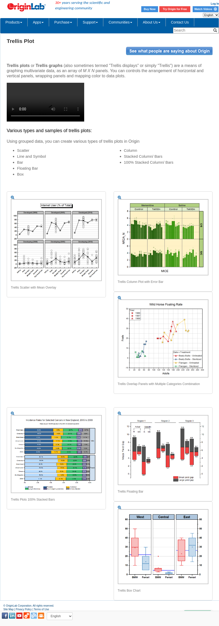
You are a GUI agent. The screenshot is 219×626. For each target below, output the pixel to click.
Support (90, 22)
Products (13, 22)
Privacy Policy (24, 609)
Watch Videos (205, 9)
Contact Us (180, 22)
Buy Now (150, 9)
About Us (151, 22)
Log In (215, 3)
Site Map (8, 609)
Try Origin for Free (175, 9)
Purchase (63, 22)
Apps (38, 22)
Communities (120, 22)
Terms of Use (41, 609)
